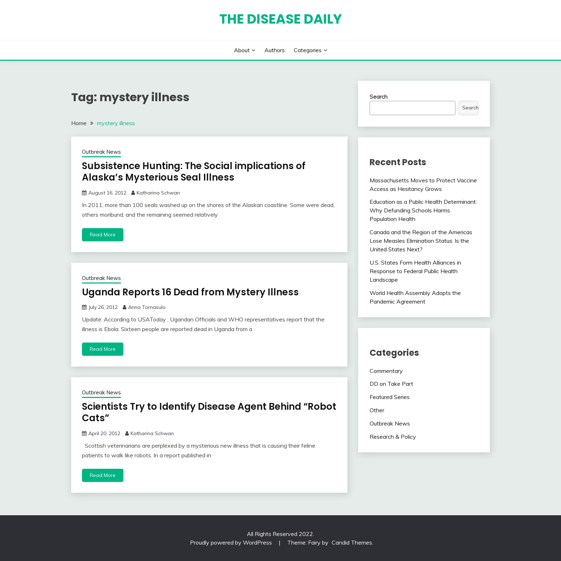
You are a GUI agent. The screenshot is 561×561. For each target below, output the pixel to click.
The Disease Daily (280, 19)
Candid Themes (352, 542)
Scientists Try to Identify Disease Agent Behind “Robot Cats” (209, 412)
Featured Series (390, 396)
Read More (103, 234)
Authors (274, 50)
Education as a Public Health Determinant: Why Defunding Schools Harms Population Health (423, 210)
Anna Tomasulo (147, 307)
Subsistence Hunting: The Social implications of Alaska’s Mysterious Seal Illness (194, 171)
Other (377, 410)
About (242, 50)
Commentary (386, 370)
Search (378, 96)
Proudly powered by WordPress (231, 542)
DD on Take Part (391, 383)
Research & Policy (393, 436)
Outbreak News (101, 151)
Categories (308, 50)
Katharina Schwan (158, 193)
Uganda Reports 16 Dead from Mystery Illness (190, 292)
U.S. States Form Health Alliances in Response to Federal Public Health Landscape (415, 271)
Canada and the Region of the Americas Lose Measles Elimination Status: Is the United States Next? (421, 240)
